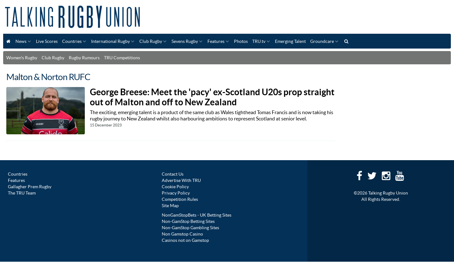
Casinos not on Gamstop (185, 240)
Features (215, 41)
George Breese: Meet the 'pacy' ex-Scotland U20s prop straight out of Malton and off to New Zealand (212, 97)
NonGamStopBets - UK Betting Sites (196, 215)
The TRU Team (22, 192)
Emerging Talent (290, 41)
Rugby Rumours (84, 57)
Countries (72, 41)
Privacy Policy (176, 192)
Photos (241, 41)
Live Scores (47, 41)
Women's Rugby (21, 57)
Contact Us (172, 174)
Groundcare (322, 41)
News (20, 41)
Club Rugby (150, 41)
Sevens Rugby (185, 41)
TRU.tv (258, 41)
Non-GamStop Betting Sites (188, 221)
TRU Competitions (122, 57)
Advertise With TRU (181, 180)
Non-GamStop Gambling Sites (190, 227)
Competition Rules (180, 199)
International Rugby (110, 41)
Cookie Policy (175, 186)
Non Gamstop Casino (182, 233)
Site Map (170, 205)
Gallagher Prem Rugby (29, 186)
